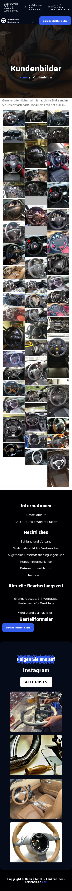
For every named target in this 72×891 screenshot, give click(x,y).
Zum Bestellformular (55, 21)
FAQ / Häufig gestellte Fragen (36, 521)
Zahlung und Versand (36, 541)
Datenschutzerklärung (36, 568)
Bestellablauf (36, 514)
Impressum (36, 575)
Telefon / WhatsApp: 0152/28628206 (60, 7)
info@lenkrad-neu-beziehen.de (35, 7)
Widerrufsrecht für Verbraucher (36, 548)
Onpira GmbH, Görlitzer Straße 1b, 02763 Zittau (11, 7)
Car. (44, 882)
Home (23, 77)
